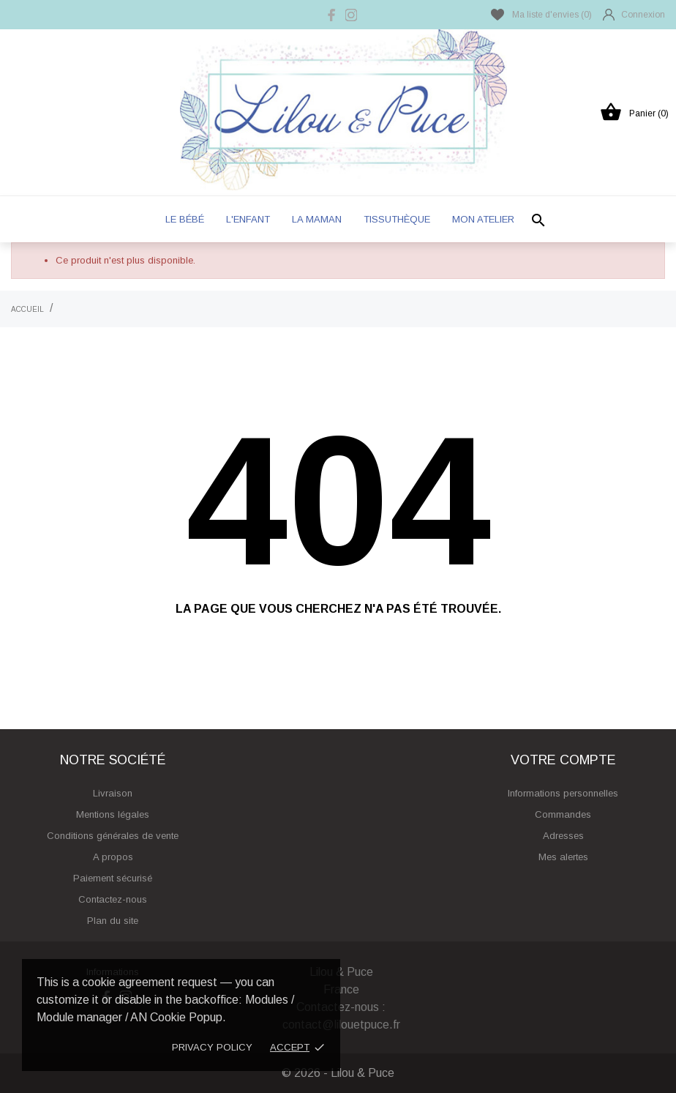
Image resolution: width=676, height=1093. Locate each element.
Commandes (563, 814)
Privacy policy (212, 1047)
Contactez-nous (112, 899)
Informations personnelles (563, 793)
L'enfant (248, 219)
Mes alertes (563, 856)
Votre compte (563, 760)
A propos (113, 856)
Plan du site (112, 920)
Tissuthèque (397, 219)
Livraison (112, 793)
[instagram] (351, 15)
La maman (317, 219)
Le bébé (184, 219)
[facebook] (332, 15)
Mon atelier (483, 219)
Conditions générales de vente (113, 835)
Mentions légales (112, 814)
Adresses (563, 835)
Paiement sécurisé (112, 878)
